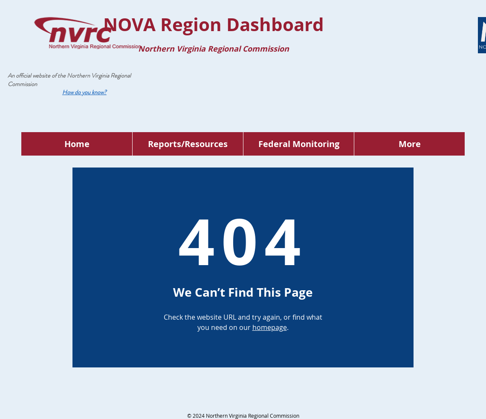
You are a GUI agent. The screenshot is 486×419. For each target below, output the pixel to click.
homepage (269, 327)
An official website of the (37, 75)
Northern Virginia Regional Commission (69, 79)
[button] (84, 92)
